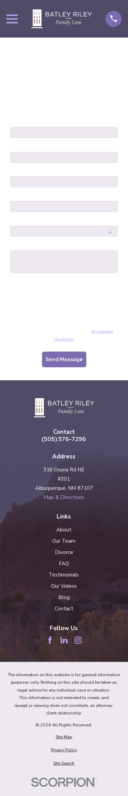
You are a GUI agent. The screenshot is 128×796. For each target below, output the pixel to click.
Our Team (63, 541)
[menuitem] (64, 737)
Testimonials (64, 574)
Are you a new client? (38, 220)
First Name (24, 122)
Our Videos (64, 586)
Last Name (24, 146)
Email (17, 196)
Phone (18, 171)
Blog (64, 597)
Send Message (64, 359)
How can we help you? (39, 245)
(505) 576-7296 (64, 439)
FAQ (64, 563)
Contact (64, 608)
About (63, 529)
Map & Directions (64, 497)
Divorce (64, 552)
